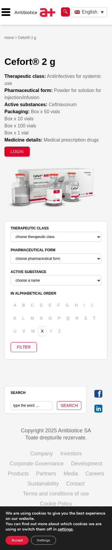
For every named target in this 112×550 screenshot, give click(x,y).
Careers (94, 474)
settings (65, 529)
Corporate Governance (37, 464)
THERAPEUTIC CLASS (30, 228)
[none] (89, 12)
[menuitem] (89, 12)
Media (71, 474)
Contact (75, 484)
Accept (17, 540)
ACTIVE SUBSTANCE (28, 272)
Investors (71, 454)
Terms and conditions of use (56, 494)
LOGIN (17, 151)
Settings (43, 540)
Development (86, 464)
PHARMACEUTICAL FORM (33, 250)
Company (41, 454)
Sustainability (43, 484)
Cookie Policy (56, 504)
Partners (46, 474)
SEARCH (18, 393)
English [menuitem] (89, 11)
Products (18, 474)
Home (9, 38)
